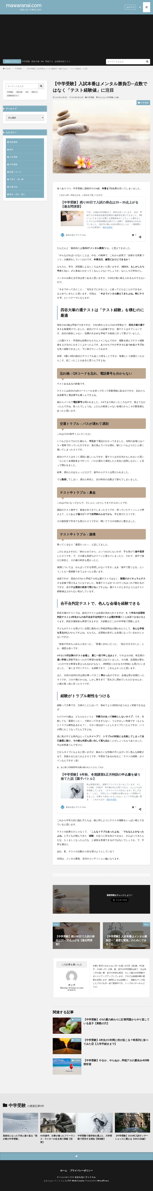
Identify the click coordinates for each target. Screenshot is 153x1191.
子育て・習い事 (16, 179)
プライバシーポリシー (81, 1170)
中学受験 (26, 61)
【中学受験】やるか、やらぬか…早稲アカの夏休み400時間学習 (116, 1062)
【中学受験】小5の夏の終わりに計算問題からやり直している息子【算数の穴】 (116, 1021)
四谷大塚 (35, 61)
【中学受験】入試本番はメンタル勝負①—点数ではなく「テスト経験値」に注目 (57, 69)
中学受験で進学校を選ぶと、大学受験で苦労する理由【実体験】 (95, 1137)
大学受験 (13, 157)
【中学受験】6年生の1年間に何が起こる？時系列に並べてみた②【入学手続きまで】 (116, 1041)
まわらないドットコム (85, 1177)
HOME (8, 69)
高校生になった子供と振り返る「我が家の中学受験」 (20, 1137)
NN (42, 61)
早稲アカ (49, 61)
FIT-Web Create (76, 1180)
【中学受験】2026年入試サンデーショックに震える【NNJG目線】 (131, 1137)
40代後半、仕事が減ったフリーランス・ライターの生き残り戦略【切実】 (57, 1138)
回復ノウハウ (15, 172)
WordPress (103, 1180)
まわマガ (130, 7)
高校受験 (13, 142)
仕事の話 (13, 187)
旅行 (11, 149)
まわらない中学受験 (105, 97)
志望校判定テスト (63, 61)
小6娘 (116, 97)
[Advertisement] (76, 37)
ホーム (63, 1170)
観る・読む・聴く (17, 194)
